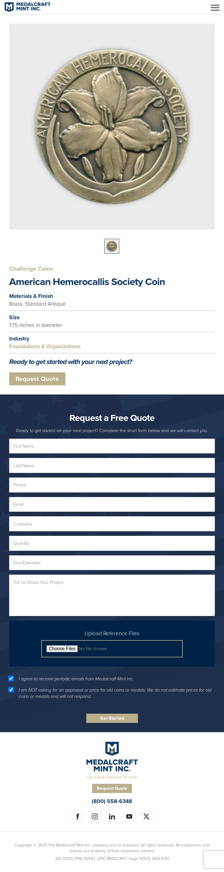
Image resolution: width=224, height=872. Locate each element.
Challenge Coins (31, 269)
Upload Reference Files (112, 634)
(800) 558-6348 (112, 801)
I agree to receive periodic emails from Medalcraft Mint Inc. (76, 679)
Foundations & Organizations (45, 347)
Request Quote (37, 379)
